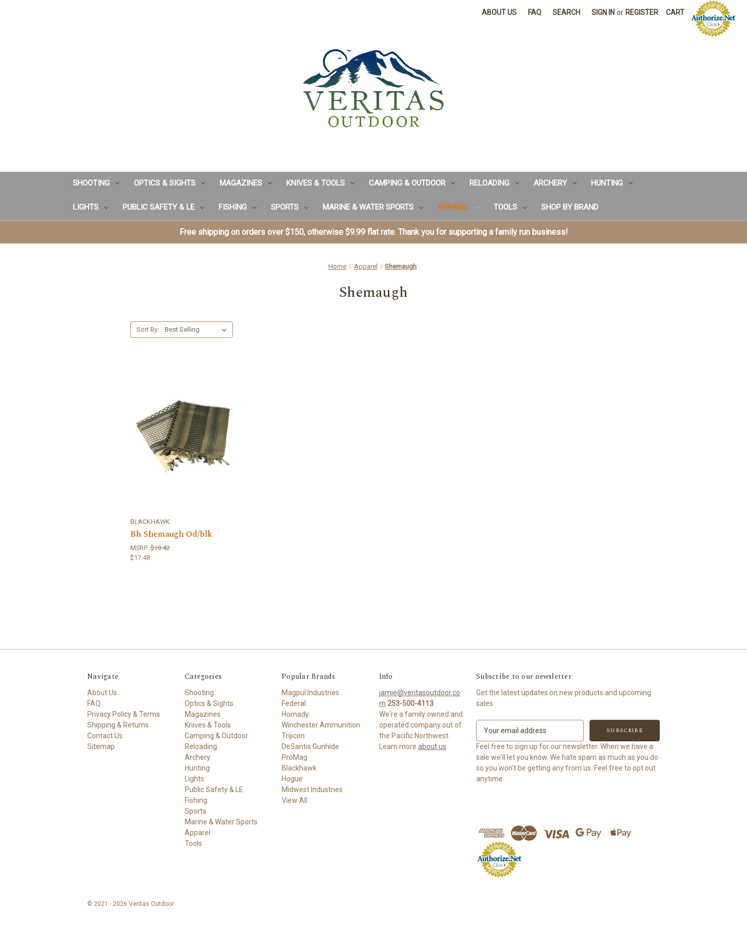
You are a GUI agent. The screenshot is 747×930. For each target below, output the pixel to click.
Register (641, 12)
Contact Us (105, 736)
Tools (510, 207)
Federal (294, 703)
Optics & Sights (169, 183)
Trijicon (293, 736)
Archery (555, 183)
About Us (499, 12)
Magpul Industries (310, 693)
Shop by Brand (569, 207)
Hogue (292, 779)
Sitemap (101, 746)
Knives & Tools (320, 183)
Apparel (458, 207)
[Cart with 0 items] (675, 12)
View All (294, 800)
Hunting (612, 183)
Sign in (603, 12)
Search (566, 12)
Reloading (494, 183)
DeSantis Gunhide (310, 746)
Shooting (96, 183)
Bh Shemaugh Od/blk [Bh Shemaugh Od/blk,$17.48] (171, 535)
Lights (90, 207)
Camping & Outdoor (412, 183)
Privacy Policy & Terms (123, 714)
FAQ (534, 12)
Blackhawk (299, 768)
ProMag (294, 757)
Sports (289, 207)
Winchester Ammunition (321, 725)
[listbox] (197, 329)
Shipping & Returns (118, 725)
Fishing (238, 207)
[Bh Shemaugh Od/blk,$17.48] (187, 437)
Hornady (295, 714)
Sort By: (147, 329)
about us (432, 746)
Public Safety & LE (163, 207)
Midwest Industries (312, 789)
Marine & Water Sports (373, 207)
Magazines (246, 183)
